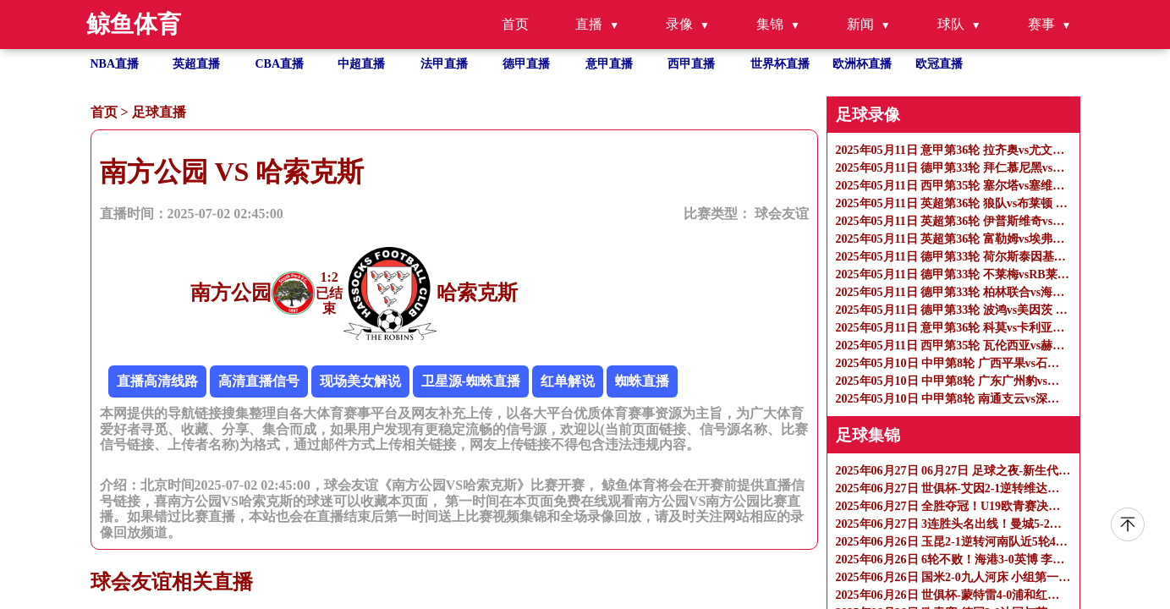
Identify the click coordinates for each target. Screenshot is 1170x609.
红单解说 (568, 381)
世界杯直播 (780, 64)
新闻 (860, 24)
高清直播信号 (258, 381)
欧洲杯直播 (862, 64)
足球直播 (159, 112)
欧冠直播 (939, 64)
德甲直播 (526, 64)
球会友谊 (782, 213)
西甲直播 (691, 64)
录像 (679, 24)
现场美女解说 (360, 381)
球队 (950, 24)
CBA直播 (280, 64)
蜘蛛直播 (642, 381)
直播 (588, 24)
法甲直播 (444, 64)
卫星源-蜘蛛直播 (470, 381)
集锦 (769, 24)
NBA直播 (115, 64)
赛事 (1041, 24)
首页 (515, 24)
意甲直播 (609, 64)
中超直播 (361, 64)
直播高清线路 (157, 381)
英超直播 (196, 64)
